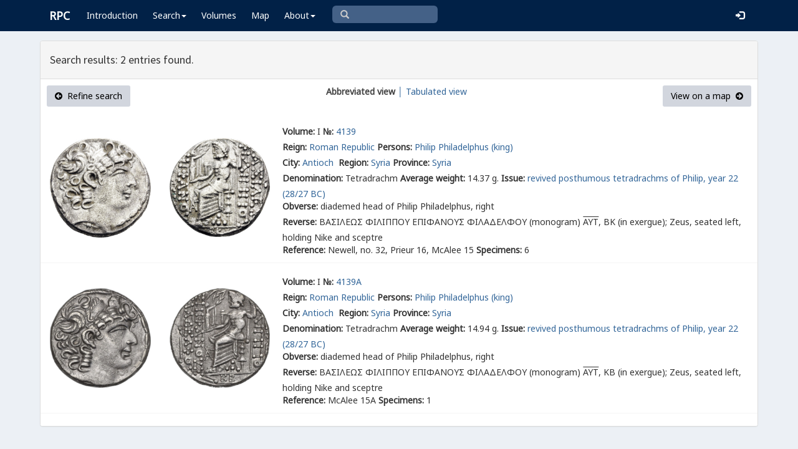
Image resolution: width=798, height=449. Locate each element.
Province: (411, 162)
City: (291, 162)
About (299, 15)
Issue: (513, 178)
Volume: (298, 131)
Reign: (294, 147)
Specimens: (499, 250)
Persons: (394, 147)
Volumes (218, 15)
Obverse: (300, 206)
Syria (380, 162)
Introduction (112, 15)
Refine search (88, 96)
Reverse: (299, 222)
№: (328, 131)
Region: (353, 162)
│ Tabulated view (431, 91)
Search (169, 15)
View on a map (707, 96)
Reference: (303, 250)
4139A (349, 281)
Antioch (319, 162)
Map (260, 15)
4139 (346, 131)
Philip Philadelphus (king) (464, 147)
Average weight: (432, 178)
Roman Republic (342, 147)
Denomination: (312, 178)
